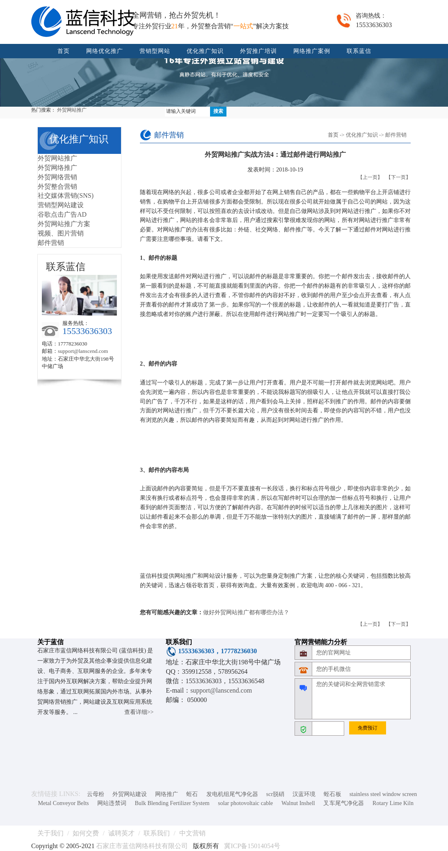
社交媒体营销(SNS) (66, 195)
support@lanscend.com (83, 351)
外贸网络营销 (57, 177)
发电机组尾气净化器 (232, 794)
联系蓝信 (359, 51)
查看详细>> (139, 712)
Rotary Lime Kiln (393, 803)
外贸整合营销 (57, 186)
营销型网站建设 (61, 204)
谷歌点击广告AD (62, 214)
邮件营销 (51, 242)
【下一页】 (398, 177)
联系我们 (157, 833)
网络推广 (166, 794)
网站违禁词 (111, 803)
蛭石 (192, 794)
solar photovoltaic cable (245, 803)
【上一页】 (370, 177)
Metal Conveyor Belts (63, 803)
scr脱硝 (275, 794)
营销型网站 (154, 51)
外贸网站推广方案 (64, 223)
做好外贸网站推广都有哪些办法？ (246, 612)
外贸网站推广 (72, 110)
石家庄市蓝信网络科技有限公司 (142, 845)
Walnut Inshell (298, 803)
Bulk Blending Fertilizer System (172, 803)
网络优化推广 (104, 51)
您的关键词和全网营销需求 (361, 698)
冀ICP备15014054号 (252, 845)
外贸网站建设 (129, 794)
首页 (63, 51)
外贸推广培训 (258, 51)
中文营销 (192, 833)
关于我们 (50, 833)
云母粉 (95, 794)
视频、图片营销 (61, 233)
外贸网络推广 (57, 167)
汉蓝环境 (304, 794)
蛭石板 (332, 794)
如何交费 (86, 833)
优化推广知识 (205, 51)
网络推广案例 (311, 51)
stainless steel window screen (383, 794)
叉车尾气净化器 (343, 803)
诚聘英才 (121, 833)
